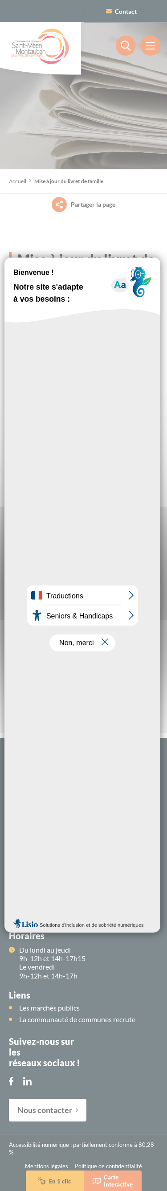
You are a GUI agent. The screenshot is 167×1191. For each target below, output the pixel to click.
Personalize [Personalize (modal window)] (83, 641)
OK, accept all (83, 606)
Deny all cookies (84, 623)
